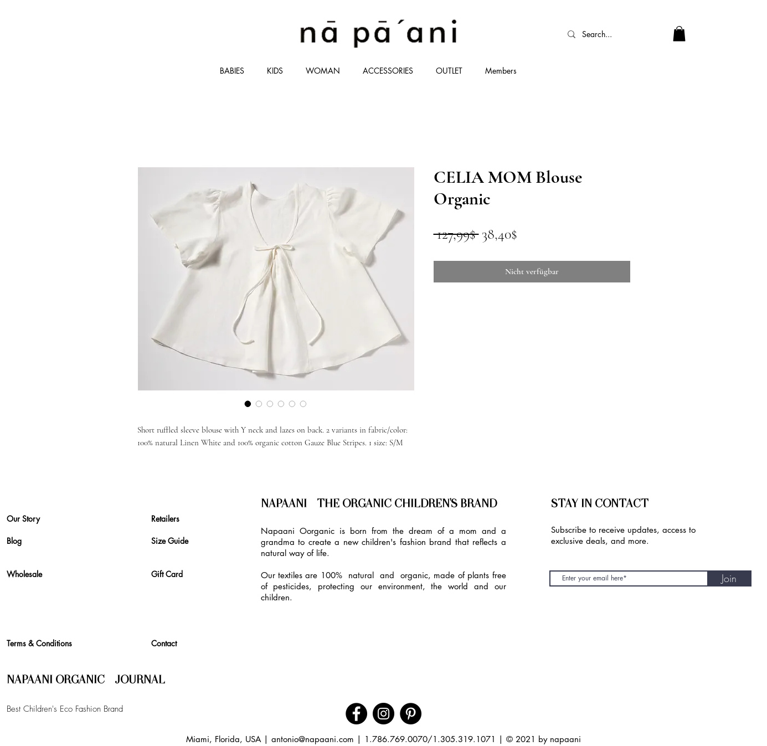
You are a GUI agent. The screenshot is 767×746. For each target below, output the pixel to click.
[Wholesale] (29, 574)
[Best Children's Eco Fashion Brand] (112, 709)
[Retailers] (168, 519)
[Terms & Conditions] (46, 643)
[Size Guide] (174, 541)
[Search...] (603, 34)
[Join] (729, 578)
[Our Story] (29, 519)
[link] (679, 33)
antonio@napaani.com (312, 739)
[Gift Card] (171, 574)
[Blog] (23, 541)
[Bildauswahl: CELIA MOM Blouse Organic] (248, 403)
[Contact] (167, 643)
